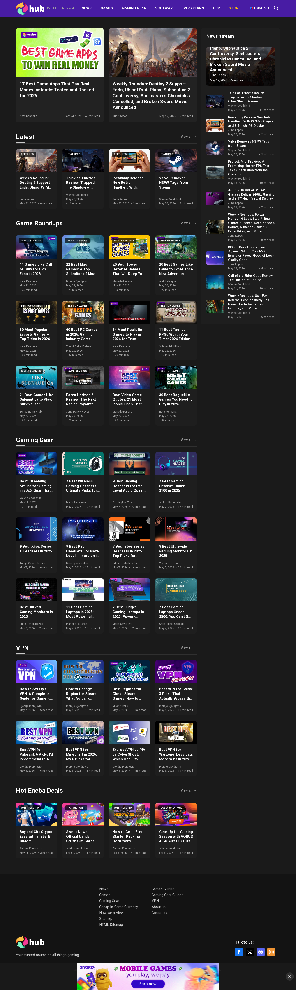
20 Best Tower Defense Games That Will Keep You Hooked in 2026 (128, 271)
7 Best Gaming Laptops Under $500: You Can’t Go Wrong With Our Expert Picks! (174, 616)
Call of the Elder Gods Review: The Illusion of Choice (251, 278)
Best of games (77, 240)
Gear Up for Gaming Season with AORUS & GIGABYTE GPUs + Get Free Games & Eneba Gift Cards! (176, 841)
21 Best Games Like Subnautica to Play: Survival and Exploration (36, 402)
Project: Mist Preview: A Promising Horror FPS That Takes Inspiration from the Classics (248, 168)
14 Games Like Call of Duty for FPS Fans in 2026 (36, 269)
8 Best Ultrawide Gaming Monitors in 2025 (175, 551)
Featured (27, 154)
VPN (22, 648)
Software (165, 8)
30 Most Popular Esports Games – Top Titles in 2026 (35, 334)
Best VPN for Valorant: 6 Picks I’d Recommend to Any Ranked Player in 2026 (36, 759)
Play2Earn (194, 8)
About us (159, 907)
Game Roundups (39, 223)
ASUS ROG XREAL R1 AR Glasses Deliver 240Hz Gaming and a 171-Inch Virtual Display (251, 194)
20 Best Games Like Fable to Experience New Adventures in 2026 (176, 271)
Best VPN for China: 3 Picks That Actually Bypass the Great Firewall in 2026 (176, 698)
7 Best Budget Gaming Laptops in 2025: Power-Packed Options (128, 614)
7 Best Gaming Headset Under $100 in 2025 (172, 486)
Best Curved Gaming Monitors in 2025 (36, 612)
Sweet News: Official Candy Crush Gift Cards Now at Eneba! (80, 839)
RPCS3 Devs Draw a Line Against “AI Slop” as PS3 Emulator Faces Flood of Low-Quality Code (251, 253)
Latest (25, 137)
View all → (189, 137)
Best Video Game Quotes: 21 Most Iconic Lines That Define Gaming (127, 402)
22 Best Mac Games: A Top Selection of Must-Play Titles (82, 271)
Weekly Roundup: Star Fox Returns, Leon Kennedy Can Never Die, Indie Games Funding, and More (248, 302)
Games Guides (163, 889)
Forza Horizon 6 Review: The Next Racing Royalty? (81, 399)
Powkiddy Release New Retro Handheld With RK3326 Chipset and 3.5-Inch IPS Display (129, 187)
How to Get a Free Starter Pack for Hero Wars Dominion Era (128, 839)
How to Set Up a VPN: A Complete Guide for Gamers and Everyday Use (35, 696)
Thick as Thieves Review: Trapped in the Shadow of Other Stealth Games (82, 187)
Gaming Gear (134, 8)
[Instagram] (271, 952)
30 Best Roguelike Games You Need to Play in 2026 (176, 399)
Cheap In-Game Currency (118, 907)
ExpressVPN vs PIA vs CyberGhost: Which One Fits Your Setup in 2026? (129, 757)
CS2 (216, 8)
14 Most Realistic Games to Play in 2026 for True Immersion (127, 337)
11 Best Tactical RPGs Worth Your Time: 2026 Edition (174, 334)
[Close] (290, 976)
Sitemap (105, 918)
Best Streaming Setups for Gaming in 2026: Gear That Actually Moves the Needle (36, 490)
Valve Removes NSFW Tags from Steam (173, 183)
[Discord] (261, 952)
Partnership (30, 807)
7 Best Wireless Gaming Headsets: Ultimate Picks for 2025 (81, 488)
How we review (111, 913)
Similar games (31, 240)
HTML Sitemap (111, 925)
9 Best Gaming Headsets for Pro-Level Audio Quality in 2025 (129, 488)
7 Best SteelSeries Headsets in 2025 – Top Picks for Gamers (129, 553)
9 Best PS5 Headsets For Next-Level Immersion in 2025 (82, 553)
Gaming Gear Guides (167, 895)
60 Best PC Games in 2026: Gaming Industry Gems (82, 334)
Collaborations (171, 807)
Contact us (160, 913)
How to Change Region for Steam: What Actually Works (81, 696)
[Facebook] (239, 952)
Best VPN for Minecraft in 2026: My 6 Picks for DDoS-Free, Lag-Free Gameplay (81, 759)
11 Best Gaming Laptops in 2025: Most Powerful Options (80, 614)
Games (107, 8)
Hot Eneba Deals (39, 790)
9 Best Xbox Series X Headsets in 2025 (36, 548)
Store (234, 8)
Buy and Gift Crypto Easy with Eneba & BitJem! (36, 836)
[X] (250, 952)
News (87, 8)
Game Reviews (77, 370)
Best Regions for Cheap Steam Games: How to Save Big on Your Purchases (127, 698)
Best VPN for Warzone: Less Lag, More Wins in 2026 (176, 754)
